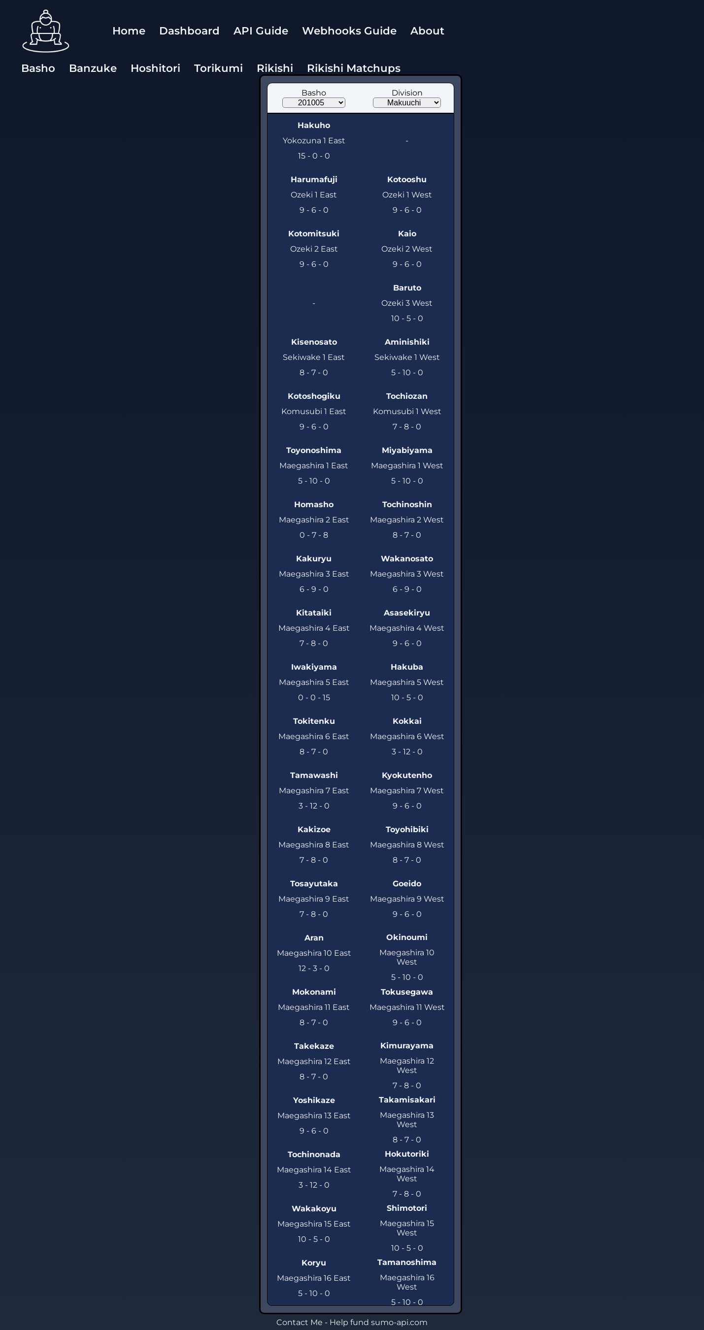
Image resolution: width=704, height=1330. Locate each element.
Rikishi (275, 68)
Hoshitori (155, 68)
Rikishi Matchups (354, 68)
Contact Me (299, 1322)
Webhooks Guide (349, 30)
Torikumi (218, 68)
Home (128, 30)
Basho (38, 68)
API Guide (261, 30)
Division (407, 92)
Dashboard (189, 30)
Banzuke (93, 68)
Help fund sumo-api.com (379, 1322)
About (427, 30)
